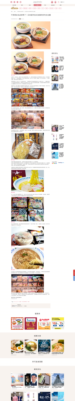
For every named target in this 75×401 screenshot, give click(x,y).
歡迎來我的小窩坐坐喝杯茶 (16, 297)
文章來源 (19, 304)
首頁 (12, 11)
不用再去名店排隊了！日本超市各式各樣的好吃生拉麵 (26, 11)
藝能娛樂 (53, 5)
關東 (30, 8)
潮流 (22, 5)
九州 (43, 8)
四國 (46, 8)
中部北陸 (51, 8)
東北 (60, 8)
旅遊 (30, 5)
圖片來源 (13, 75)
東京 (20, 8)
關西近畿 (25, 8)
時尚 (45, 5)
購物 (61, 5)
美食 (37, 5)
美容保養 (14, 5)
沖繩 (39, 8)
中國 (56, 8)
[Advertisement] (58, 36)
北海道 (34, 8)
